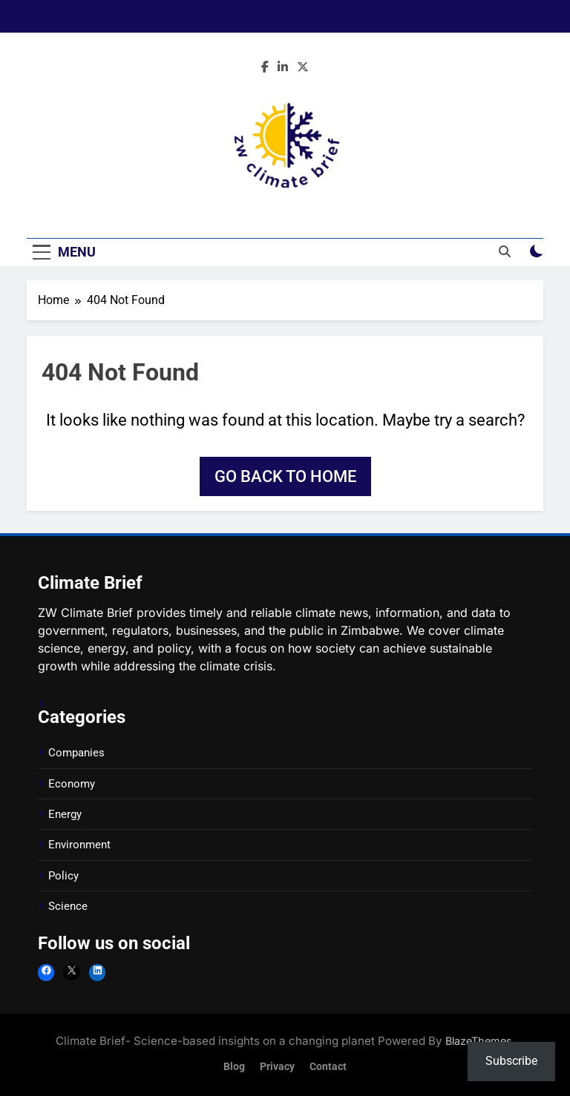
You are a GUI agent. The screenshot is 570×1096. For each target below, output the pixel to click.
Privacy (277, 1066)
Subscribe (511, 1061)
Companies (76, 752)
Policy (63, 875)
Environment (79, 844)
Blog (234, 1066)
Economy (71, 783)
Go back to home (285, 476)
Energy (65, 814)
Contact (328, 1066)
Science (68, 906)
